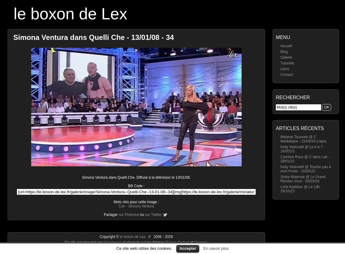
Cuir (121, 206)
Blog (284, 52)
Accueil (286, 46)
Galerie (286, 57)
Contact (286, 75)
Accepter (187, 248)
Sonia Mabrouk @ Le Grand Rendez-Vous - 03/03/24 (303, 179)
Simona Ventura (141, 206)
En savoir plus (216, 248)
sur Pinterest (129, 215)
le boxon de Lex (70, 14)
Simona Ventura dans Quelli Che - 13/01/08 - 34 (93, 37)
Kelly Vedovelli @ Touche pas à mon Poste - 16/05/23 (305, 169)
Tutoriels (287, 63)
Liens (284, 69)
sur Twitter (153, 215)
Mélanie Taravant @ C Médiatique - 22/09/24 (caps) (303, 139)
